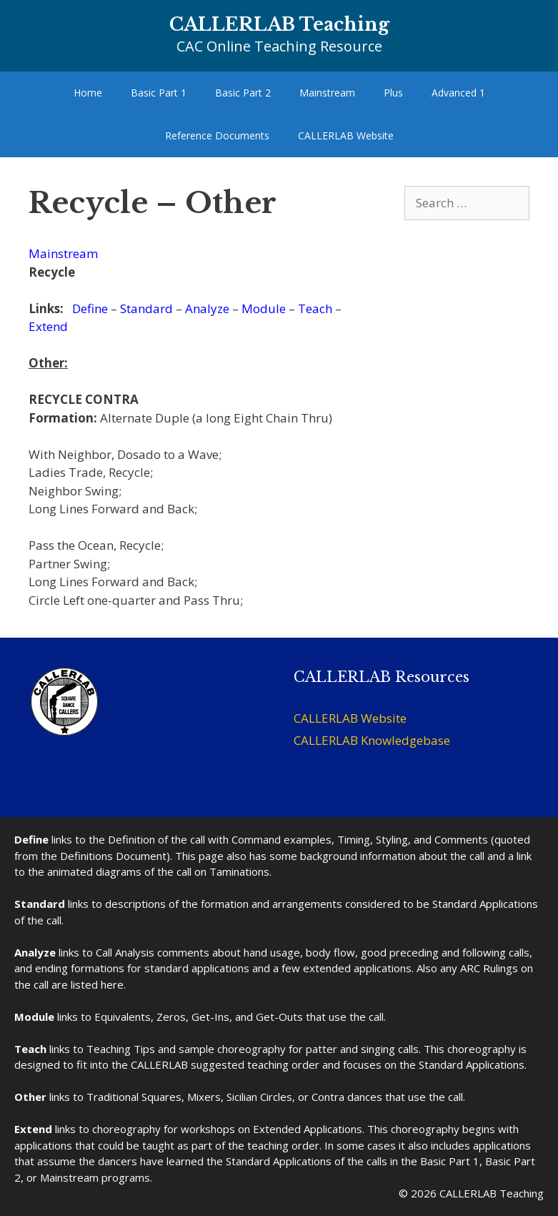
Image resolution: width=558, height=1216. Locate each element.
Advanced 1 (458, 92)
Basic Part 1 (158, 92)
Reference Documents (217, 135)
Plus (393, 92)
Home (88, 92)
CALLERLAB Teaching (279, 25)
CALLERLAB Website (346, 135)
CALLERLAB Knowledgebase (372, 740)
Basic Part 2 (243, 92)
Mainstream (327, 92)
